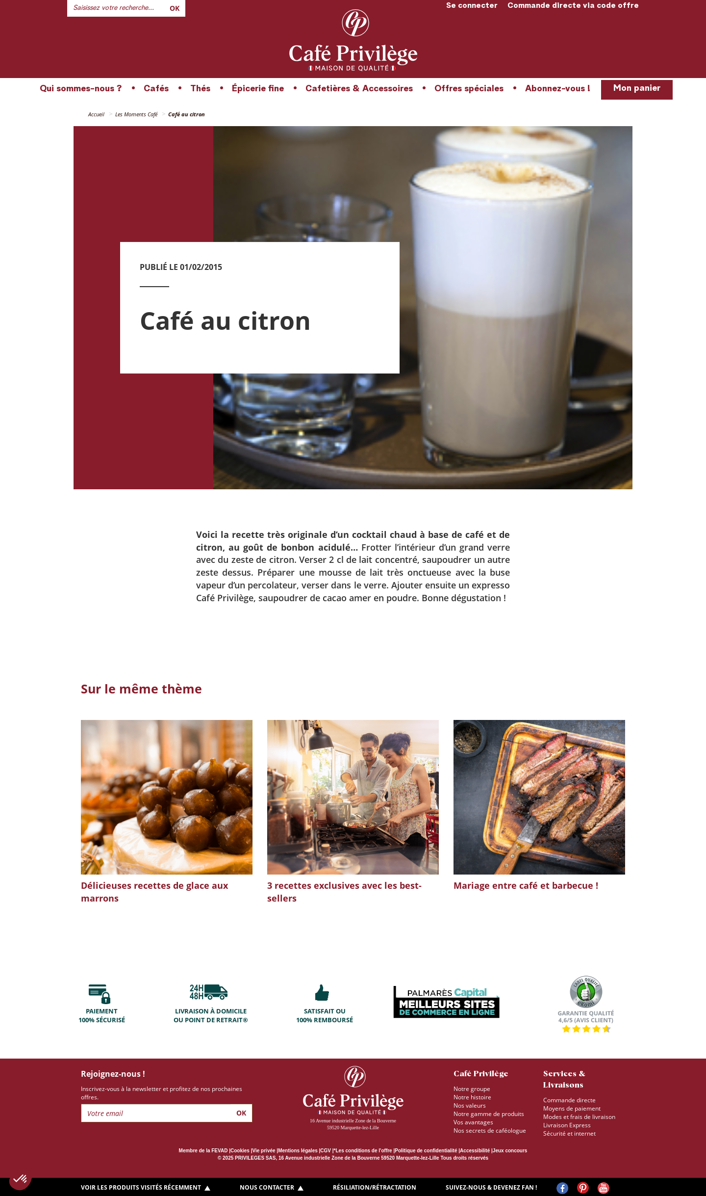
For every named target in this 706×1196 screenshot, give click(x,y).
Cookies (240, 1150)
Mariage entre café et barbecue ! (526, 885)
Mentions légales (298, 1150)
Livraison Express (567, 1125)
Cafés (156, 88)
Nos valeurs (470, 1105)
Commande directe (569, 1100)
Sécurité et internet (569, 1133)
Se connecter (472, 6)
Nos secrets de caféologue (490, 1130)
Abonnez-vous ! (557, 88)
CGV (325, 1150)
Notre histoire (472, 1097)
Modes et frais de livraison (579, 1117)
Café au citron (186, 114)
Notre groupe (472, 1089)
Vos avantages (473, 1122)
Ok (174, 8)
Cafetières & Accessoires (359, 88)
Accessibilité (475, 1150)
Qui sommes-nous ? (81, 88)
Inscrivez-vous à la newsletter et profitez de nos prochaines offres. (161, 1093)
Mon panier (636, 88)
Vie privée (264, 1150)
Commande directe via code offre (573, 6)
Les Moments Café (136, 114)
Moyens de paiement (572, 1108)
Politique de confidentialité (426, 1150)
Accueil (96, 114)
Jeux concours (510, 1150)
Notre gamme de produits (489, 1114)
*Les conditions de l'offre (363, 1150)
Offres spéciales (469, 88)
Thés (200, 88)
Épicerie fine (258, 88)
